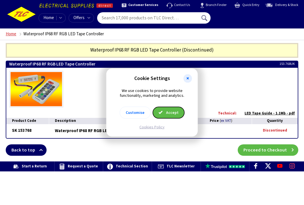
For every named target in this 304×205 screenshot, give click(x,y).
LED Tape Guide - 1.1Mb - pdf (267, 113)
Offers (81, 18)
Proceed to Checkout (270, 150)
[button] (187, 78)
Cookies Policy (152, 127)
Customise (135, 112)
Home (48, 18)
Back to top (29, 150)
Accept (169, 112)
